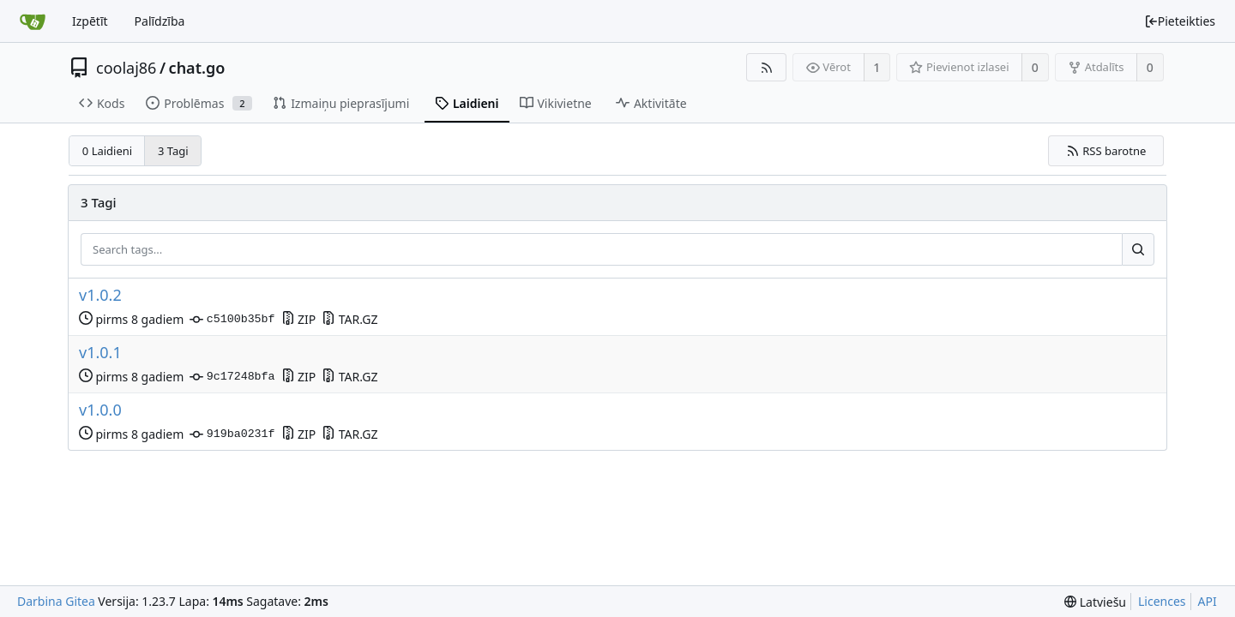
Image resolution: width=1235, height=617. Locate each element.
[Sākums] (33, 21)
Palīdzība (160, 21)
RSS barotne (1106, 151)
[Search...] (1138, 249)
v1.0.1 (100, 352)
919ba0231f (232, 434)
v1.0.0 (100, 410)
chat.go (197, 67)
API (1207, 601)
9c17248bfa (232, 377)
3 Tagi (173, 151)
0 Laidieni (107, 151)
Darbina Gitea (56, 601)
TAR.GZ (349, 319)
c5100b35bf (232, 319)
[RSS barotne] (766, 67)
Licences (1162, 601)
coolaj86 (126, 67)
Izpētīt (90, 21)
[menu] (1095, 602)
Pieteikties (1179, 21)
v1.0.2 (100, 295)
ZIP (298, 319)
